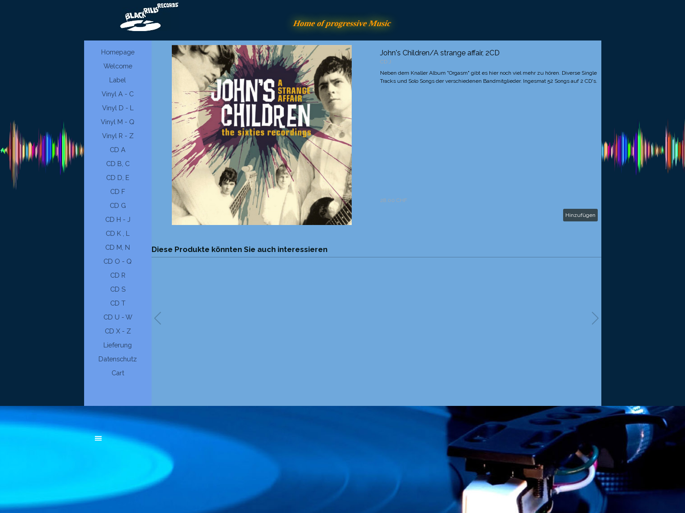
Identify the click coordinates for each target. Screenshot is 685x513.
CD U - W (117, 317)
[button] (595, 318)
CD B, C (118, 163)
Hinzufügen (580, 215)
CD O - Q (117, 261)
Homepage (117, 52)
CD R (117, 275)
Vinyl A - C (118, 94)
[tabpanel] (163, 443)
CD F (117, 191)
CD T (117, 303)
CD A (117, 149)
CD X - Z (118, 331)
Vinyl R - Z (118, 136)
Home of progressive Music (342, 23)
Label (117, 80)
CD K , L (118, 233)
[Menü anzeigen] (98, 438)
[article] (376, 135)
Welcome (117, 66)
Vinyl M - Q (117, 122)
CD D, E (118, 177)
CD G (118, 205)
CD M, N (117, 247)
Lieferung (117, 345)
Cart (118, 373)
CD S (117, 289)
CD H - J (117, 219)
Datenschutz (117, 359)
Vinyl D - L (118, 108)
